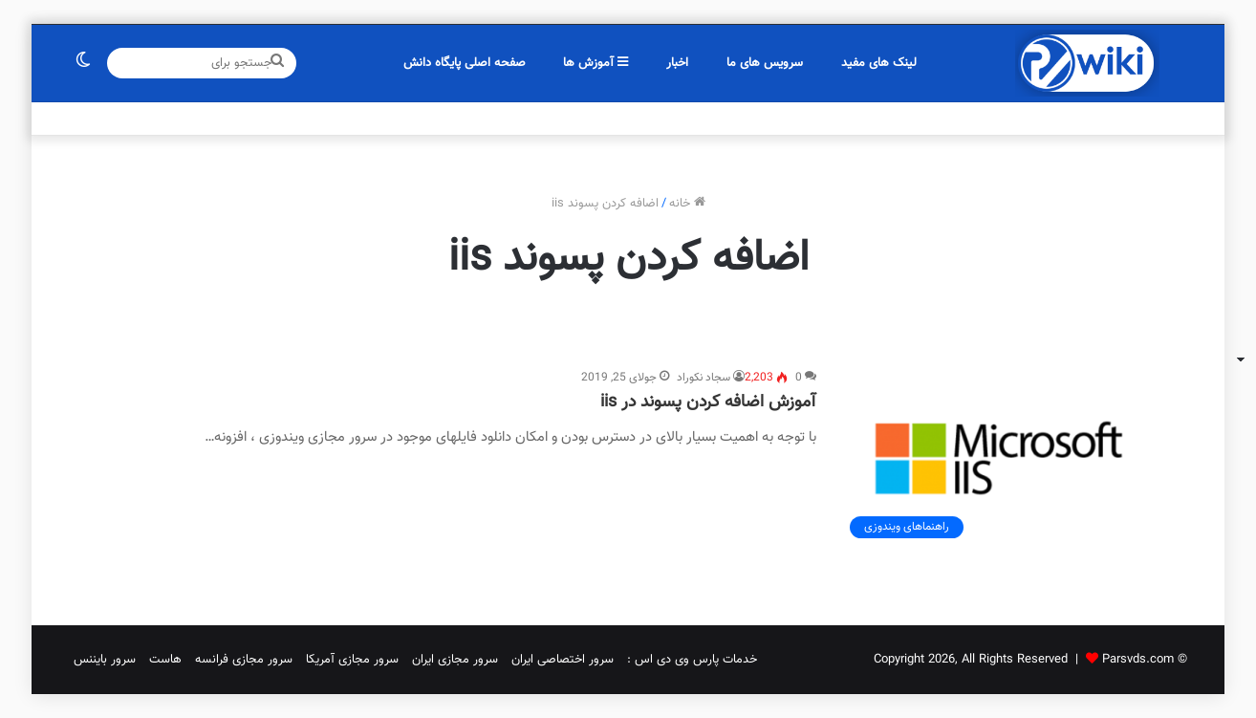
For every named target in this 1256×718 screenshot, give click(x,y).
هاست (165, 659)
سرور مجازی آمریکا (352, 659)
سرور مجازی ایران (455, 659)
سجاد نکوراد (703, 377)
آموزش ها (595, 63)
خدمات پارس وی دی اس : (692, 659)
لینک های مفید (879, 63)
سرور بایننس (105, 659)
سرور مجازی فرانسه (243, 659)
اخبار (677, 63)
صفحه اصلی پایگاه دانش (464, 63)
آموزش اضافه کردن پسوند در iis (708, 402)
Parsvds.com (1138, 659)
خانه (687, 203)
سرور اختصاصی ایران (562, 659)
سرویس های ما (764, 63)
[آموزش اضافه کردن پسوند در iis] (999, 458)
